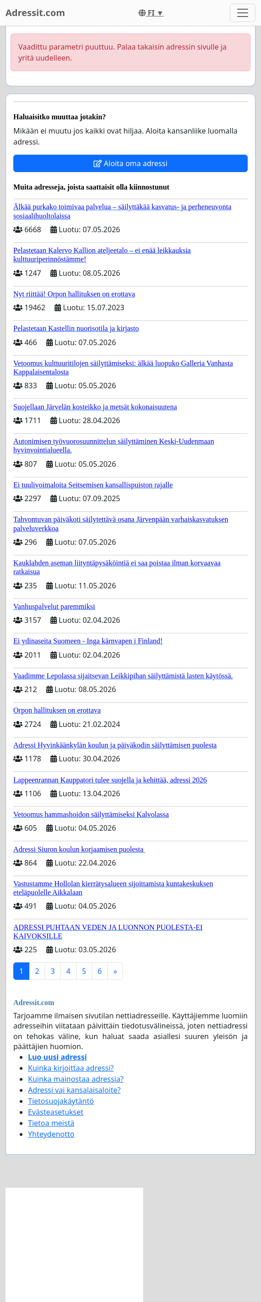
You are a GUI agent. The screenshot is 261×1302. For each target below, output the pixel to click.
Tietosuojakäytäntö (61, 1101)
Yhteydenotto (51, 1134)
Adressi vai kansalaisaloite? (74, 1090)
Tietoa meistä (51, 1123)
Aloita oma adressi (130, 163)
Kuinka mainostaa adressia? (75, 1079)
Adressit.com (35, 12)
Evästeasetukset (55, 1112)
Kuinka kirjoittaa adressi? (71, 1068)
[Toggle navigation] (242, 13)
